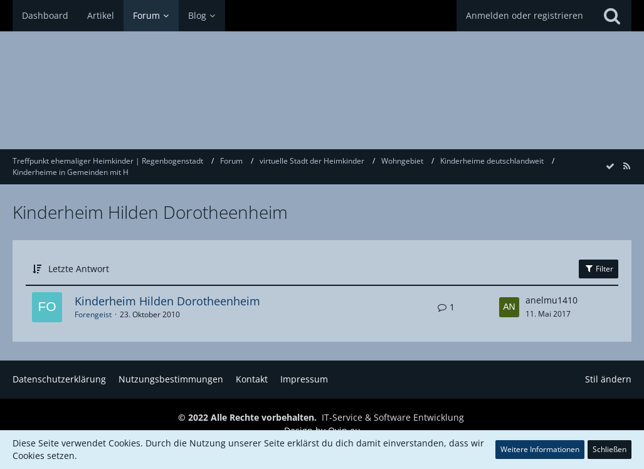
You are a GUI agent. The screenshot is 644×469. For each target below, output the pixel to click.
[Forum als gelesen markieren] (610, 166)
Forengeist (93, 314)
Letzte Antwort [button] (78, 269)
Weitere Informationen (539, 449)
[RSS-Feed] (626, 166)
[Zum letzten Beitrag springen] (509, 307)
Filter (598, 268)
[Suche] (612, 15)
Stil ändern (608, 379)
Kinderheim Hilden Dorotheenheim (167, 300)
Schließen (609, 449)
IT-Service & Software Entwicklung (393, 417)
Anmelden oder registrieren (524, 15)
